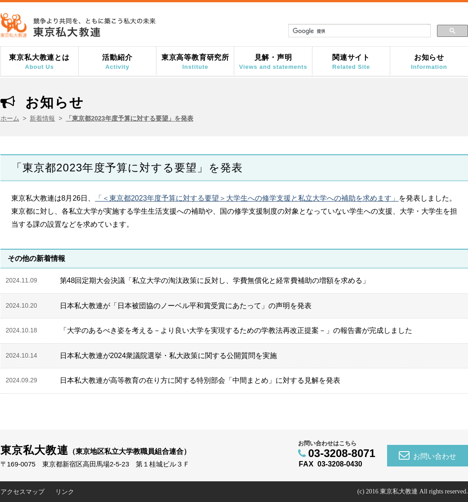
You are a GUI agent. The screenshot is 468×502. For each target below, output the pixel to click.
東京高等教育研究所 (195, 62)
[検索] (358, 31)
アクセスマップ (22, 491)
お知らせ (429, 62)
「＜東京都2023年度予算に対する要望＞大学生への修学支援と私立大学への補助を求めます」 (247, 198)
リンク (64, 491)
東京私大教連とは (39, 62)
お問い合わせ (427, 454)
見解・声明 (273, 62)
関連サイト (351, 62)
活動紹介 (117, 62)
